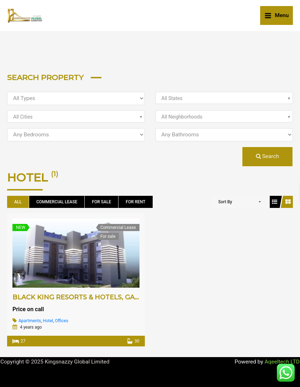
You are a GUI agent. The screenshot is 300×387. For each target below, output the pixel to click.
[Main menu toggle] (276, 15)
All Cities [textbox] (23, 117)
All (18, 201)
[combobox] (224, 98)
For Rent (135, 201)
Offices (61, 320)
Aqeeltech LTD (282, 362)
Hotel (48, 320)
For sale (101, 201)
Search (267, 156)
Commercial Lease (56, 201)
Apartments (30, 320)
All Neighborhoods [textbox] (182, 117)
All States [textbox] (172, 98)
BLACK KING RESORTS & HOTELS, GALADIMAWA (92, 297)
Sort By (225, 201)
